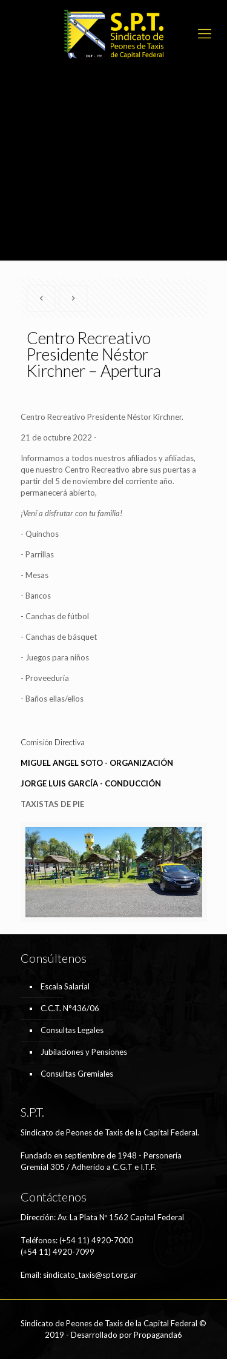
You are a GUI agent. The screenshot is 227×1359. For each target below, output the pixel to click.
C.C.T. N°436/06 (70, 1008)
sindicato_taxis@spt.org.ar (90, 1275)
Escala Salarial (65, 986)
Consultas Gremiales (77, 1073)
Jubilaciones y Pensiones (84, 1052)
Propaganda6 (158, 1335)
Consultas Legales (72, 1030)
